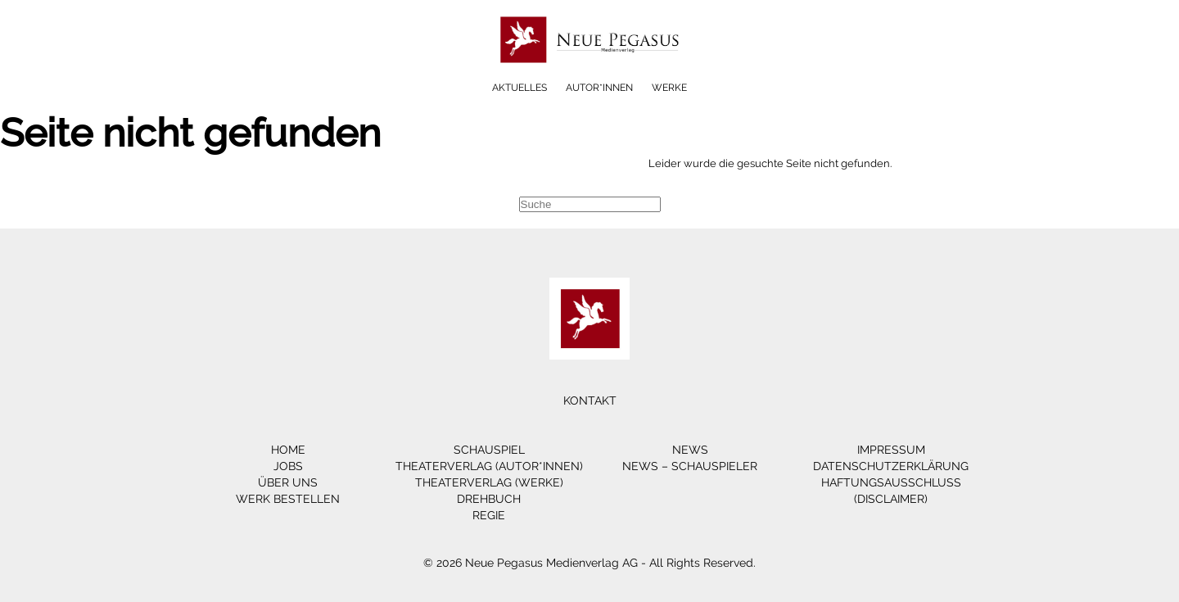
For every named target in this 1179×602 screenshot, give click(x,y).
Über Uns (288, 482)
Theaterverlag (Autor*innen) (489, 466)
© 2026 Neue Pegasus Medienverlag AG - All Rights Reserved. (589, 562)
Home (288, 449)
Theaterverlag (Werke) (489, 482)
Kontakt (590, 400)
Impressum (891, 449)
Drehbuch (489, 498)
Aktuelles (519, 87)
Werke (669, 87)
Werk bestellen (288, 498)
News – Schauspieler (689, 466)
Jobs (288, 466)
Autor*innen (599, 87)
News (690, 449)
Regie (488, 515)
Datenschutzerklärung (891, 466)
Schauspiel (489, 449)
